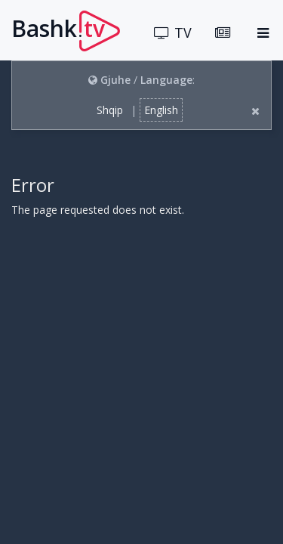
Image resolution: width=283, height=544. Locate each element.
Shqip (110, 110)
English (161, 110)
